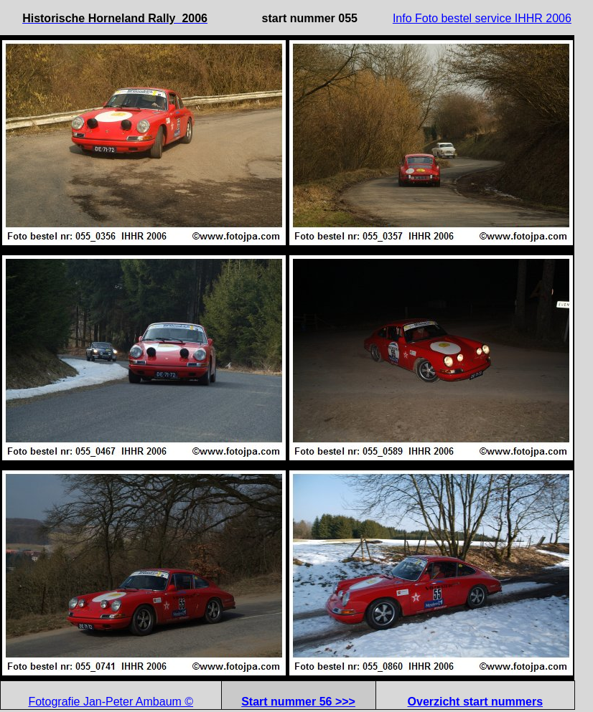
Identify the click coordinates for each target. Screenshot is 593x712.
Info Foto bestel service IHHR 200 (479, 18)
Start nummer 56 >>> (298, 702)
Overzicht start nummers (475, 702)
